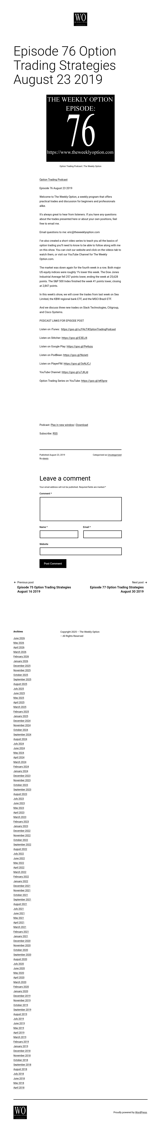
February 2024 (21, 766)
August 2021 (20, 904)
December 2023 (22, 775)
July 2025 (18, 688)
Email (87, 527)
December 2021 (22, 885)
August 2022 (20, 849)
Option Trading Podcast (54, 179)
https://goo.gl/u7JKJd (75, 372)
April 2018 (18, 1087)
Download (82, 425)
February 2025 (21, 711)
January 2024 (20, 771)
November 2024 (22, 725)
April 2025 (18, 702)
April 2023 (18, 812)
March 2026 (19, 651)
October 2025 (20, 674)
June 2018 (19, 1078)
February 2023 (21, 821)
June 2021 (19, 913)
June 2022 (19, 858)
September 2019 (22, 1009)
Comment (46, 493)
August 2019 (20, 1014)
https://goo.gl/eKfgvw (94, 380)
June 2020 (19, 968)
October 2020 (20, 950)
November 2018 (22, 1055)
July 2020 (18, 963)
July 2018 (18, 1073)
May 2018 (18, 1083)
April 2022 (18, 867)
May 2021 (18, 917)
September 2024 (22, 734)
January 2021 (20, 936)
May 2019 (18, 1028)
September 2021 (22, 899)
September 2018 (22, 1064)
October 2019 (20, 1005)
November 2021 (22, 890)
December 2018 (22, 1050)
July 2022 (18, 853)
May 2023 (18, 807)
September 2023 (22, 789)
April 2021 (18, 922)
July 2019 (18, 1018)
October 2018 (20, 1060)
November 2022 (22, 835)
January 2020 (20, 991)
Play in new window (62, 425)
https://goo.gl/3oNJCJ (77, 363)
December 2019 (22, 995)
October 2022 (20, 840)
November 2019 (22, 1000)
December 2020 (22, 940)
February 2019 (21, 1041)
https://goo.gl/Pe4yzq (80, 346)
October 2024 (20, 729)
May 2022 (18, 862)
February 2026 (21, 656)
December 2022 (22, 830)
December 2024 (22, 720)
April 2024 (18, 757)
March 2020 (19, 982)
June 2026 (19, 638)
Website (44, 544)
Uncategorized (114, 455)
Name (44, 527)
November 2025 (22, 670)
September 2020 (22, 954)
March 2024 (19, 762)
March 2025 (19, 706)
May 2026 (18, 642)
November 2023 (22, 780)
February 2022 (21, 876)
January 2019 (20, 1046)
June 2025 (19, 693)
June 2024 (19, 748)
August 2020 (20, 959)
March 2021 (19, 927)
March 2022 (19, 872)
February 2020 (21, 986)
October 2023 (20, 785)
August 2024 (20, 739)
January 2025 (20, 716)
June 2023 (19, 803)
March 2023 (19, 817)
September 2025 (22, 679)
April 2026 (18, 647)
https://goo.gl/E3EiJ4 (74, 337)
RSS (55, 433)
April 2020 (18, 977)
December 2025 (22, 665)
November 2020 (22, 945)
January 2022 (20, 881)
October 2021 (20, 895)
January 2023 (20, 826)
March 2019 (19, 1037)
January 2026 (20, 661)
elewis (45, 458)
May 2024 (18, 752)
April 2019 (18, 1032)
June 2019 (19, 1023)
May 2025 (18, 697)
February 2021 (21, 931)
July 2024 (18, 743)
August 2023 (20, 794)
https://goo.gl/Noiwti (75, 355)
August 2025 (20, 684)
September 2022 (22, 844)
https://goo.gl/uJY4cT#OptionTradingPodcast (88, 329)
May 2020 (18, 972)
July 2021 (18, 908)
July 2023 (18, 798)
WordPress (141, 1112)
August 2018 (20, 1069)
